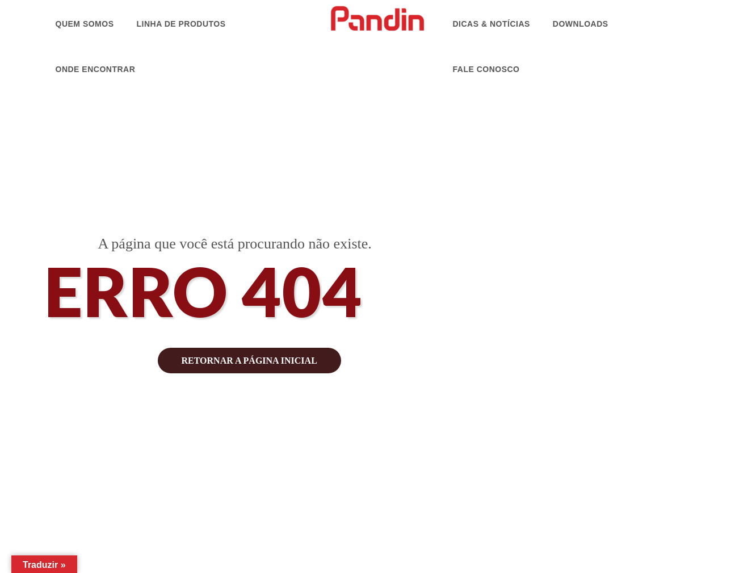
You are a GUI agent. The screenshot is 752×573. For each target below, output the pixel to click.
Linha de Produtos (181, 23)
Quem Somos (85, 23)
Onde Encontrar (96, 69)
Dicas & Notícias (491, 23)
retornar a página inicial (249, 360)
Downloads (580, 23)
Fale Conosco (486, 69)
